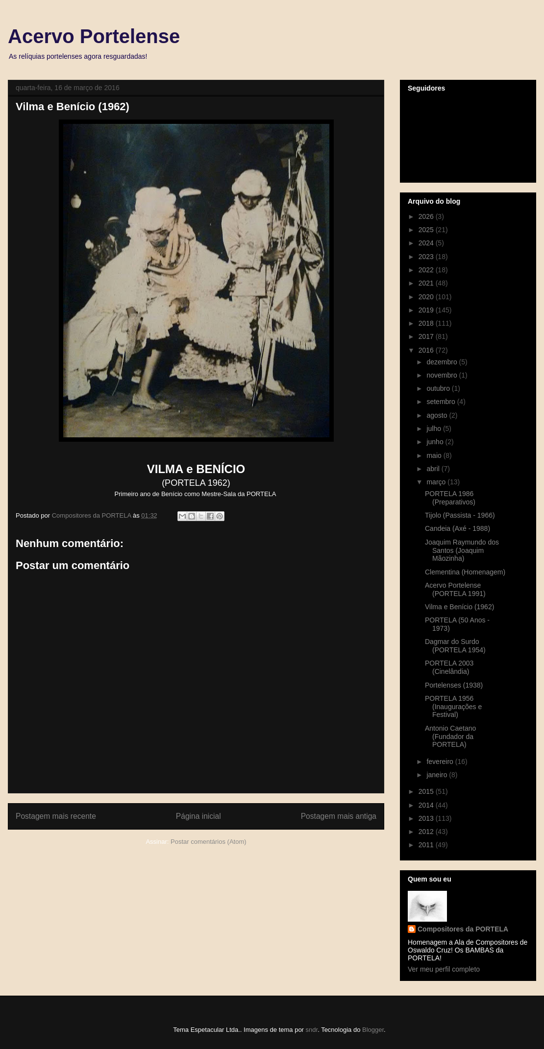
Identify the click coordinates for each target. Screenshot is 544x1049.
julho (434, 428)
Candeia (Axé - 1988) (457, 528)
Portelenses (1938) (454, 685)
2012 (427, 831)
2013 (427, 818)
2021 (427, 283)
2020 (427, 297)
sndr (312, 1029)
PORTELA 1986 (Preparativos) (450, 498)
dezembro (442, 362)
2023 (427, 257)
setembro (441, 401)
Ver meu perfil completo (444, 969)
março (436, 482)
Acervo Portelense (94, 36)
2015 (427, 791)
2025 (427, 230)
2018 (427, 323)
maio (434, 455)
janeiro (437, 775)
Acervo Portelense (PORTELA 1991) (455, 589)
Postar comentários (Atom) (209, 841)
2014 (427, 805)
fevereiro (440, 761)
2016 (427, 350)
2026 (427, 216)
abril (433, 469)
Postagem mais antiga (338, 816)
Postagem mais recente (56, 816)
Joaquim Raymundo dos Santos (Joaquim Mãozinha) (462, 550)
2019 (427, 310)
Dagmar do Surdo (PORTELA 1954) (455, 646)
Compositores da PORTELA (463, 929)
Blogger (373, 1029)
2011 (427, 845)
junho (435, 442)
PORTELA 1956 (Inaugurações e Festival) (453, 706)
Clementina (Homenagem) (465, 572)
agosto (437, 415)
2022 (427, 270)
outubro (438, 388)
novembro (442, 375)
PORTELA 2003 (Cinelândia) (449, 667)
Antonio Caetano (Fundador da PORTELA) (450, 736)
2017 (427, 336)
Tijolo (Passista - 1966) (460, 515)
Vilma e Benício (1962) (459, 607)
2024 (427, 243)
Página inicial (198, 816)
